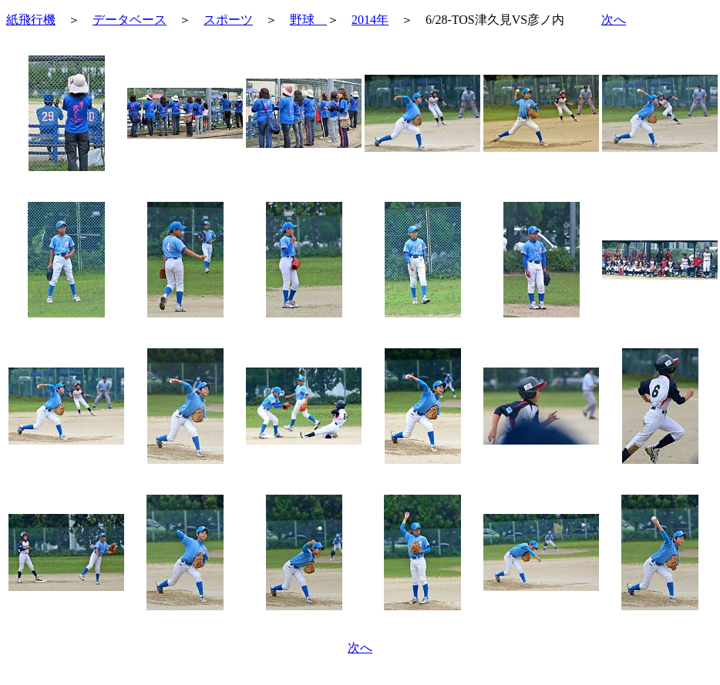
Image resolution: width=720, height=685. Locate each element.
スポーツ (228, 19)
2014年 (370, 19)
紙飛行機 (31, 19)
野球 (308, 19)
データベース (130, 19)
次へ (613, 19)
